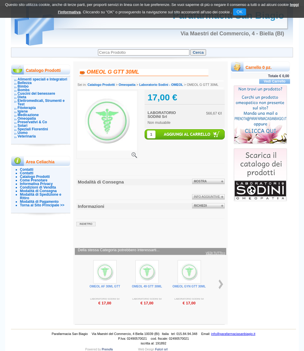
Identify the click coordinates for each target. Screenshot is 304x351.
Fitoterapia (27, 108)
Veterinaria (27, 136)
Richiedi (200, 205)
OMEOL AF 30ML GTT (104, 286)
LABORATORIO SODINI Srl (162, 114)
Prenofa (107, 349)
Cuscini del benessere (36, 93)
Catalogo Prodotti (35, 177)
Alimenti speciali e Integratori (42, 79)
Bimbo (23, 86)
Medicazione (28, 115)
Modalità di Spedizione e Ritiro (40, 196)
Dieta (22, 97)
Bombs (24, 90)
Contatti (26, 169)
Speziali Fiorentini (33, 129)
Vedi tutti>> (215, 253)
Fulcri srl (161, 349)
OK (240, 12)
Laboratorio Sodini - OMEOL (161, 84)
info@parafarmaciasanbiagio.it (233, 334)
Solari (22, 126)
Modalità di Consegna (38, 191)
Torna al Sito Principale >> (42, 205)
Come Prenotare (34, 180)
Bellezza (24, 83)
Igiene (23, 111)
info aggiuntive (207, 196)
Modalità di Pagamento (39, 202)
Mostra (200, 181)
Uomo (23, 133)
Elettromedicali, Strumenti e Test (41, 102)
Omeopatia (27, 118)
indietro (86, 223)
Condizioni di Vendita (38, 187)
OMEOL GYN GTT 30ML (189, 286)
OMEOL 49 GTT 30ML (147, 286)
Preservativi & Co (32, 122)
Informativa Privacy (36, 184)
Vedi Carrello (274, 81)
